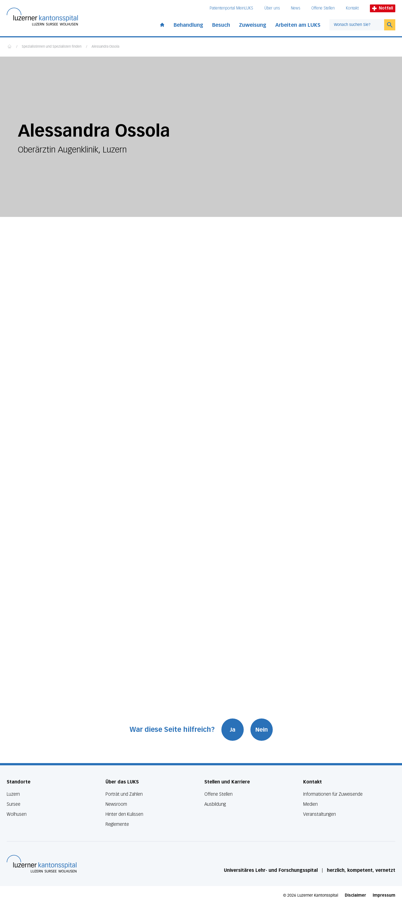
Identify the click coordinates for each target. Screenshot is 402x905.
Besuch (221, 25)
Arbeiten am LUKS (297, 25)
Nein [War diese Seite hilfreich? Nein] (261, 729)
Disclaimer (355, 895)
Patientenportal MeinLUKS (231, 8)
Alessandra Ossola (105, 47)
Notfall (382, 8)
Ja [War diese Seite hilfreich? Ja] (232, 729)
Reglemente (117, 824)
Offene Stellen (323, 8)
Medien (310, 804)
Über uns (272, 8)
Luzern (13, 794)
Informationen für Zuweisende (333, 794)
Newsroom (116, 804)
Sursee (13, 804)
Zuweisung (252, 25)
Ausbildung (215, 804)
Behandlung (188, 25)
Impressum (384, 895)
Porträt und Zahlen (124, 794)
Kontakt (352, 8)
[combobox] (356, 24)
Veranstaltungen (319, 814)
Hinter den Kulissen (124, 814)
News (295, 8)
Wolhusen (17, 814)
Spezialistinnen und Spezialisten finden (52, 47)
